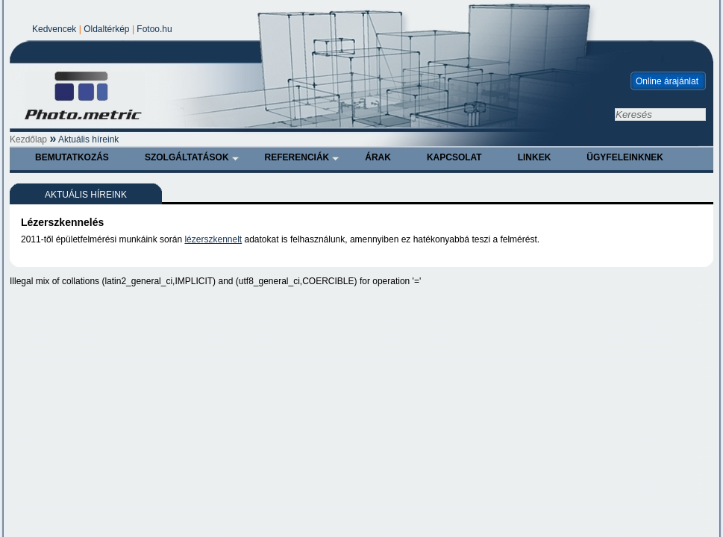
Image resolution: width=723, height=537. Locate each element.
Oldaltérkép (106, 29)
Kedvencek (54, 29)
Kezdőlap (28, 139)
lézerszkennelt (213, 239)
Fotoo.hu (154, 29)
